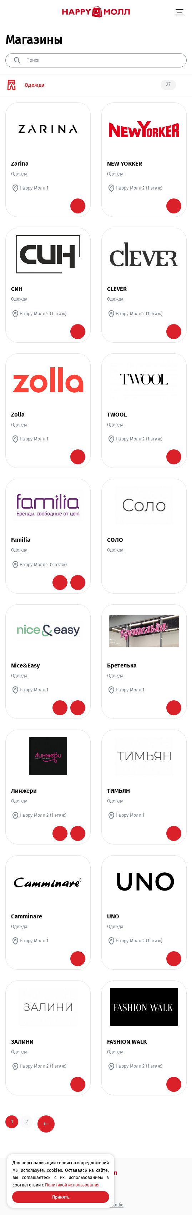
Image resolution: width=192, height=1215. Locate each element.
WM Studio (113, 1205)
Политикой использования (72, 1185)
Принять (60, 1197)
